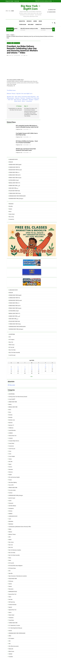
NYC (10, 337)
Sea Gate (10, 599)
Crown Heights (12, 456)
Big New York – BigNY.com (30, 7)
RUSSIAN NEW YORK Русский (15, 169)
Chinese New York (12, 435)
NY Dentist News (12, 568)
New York (11, 342)
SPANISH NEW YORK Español (15, 164)
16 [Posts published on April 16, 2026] (38, 369)
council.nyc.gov (12, 355)
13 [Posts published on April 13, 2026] (18, 369)
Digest (10, 464)
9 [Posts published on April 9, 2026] (38, 367)
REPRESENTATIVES (13, 591)
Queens (35, 21)
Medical (10, 531)
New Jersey (30, 24)
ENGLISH (11, 162)
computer (11, 438)
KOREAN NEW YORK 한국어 (15, 175)
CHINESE (11, 433)
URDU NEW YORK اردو (13, 188)
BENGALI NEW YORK (13, 407)
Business (10, 422)
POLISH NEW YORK (13, 578)
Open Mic (11, 573)
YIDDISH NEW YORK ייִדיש (14, 172)
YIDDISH (10, 654)
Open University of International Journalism (18, 576)
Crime (10, 451)
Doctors (10, 466)
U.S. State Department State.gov (15, 628)
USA (12, 43)
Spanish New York (12, 609)
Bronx (40, 21)
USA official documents (14, 646)
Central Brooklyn (12, 430)
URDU (10, 635)
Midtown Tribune (11, 93)
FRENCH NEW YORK (13, 487)
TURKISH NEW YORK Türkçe (15, 193)
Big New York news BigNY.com (24, 93)
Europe (10, 479)
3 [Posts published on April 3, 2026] (45, 365)
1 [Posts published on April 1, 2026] (31, 365)
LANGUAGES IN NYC (13, 159)
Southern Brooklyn (12, 604)
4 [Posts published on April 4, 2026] (52, 365)
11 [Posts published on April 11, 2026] (52, 367)
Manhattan (22, 21)
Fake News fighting (13, 482)
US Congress (11, 339)
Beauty (10, 404)
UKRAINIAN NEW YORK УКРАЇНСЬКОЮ (17, 196)
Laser (10, 518)
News (10, 557)
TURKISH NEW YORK (13, 622)
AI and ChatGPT (12, 399)
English (8, 43)
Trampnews (11, 617)
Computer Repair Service (14, 440)
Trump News (11, 620)
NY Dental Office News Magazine (15, 565)
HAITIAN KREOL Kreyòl (14, 180)
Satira (10, 596)
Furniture (10, 492)
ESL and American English (14, 477)
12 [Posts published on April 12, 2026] (11, 369)
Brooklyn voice (12, 420)
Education (11, 469)
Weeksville (11, 648)
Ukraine (10, 630)
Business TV (11, 425)
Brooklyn (29, 21)
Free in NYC (11, 485)
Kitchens (10, 511)
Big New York (10, 55)
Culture (10, 459)
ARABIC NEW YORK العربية (14, 185)
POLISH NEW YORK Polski (14, 190)
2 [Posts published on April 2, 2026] (38, 365)
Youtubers (11, 656)
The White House (11, 90)
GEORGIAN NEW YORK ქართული (16, 198)
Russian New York (12, 594)
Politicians (11, 581)
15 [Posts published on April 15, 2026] (31, 369)
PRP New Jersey (11, 385)
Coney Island (11, 443)
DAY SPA (10, 461)
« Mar (31, 376)
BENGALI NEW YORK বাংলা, (14, 182)
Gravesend (11, 503)
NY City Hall (11, 347)
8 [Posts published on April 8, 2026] (31, 367)
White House (16, 43)
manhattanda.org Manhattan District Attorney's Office (20, 526)
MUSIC (10, 539)
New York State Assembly (14, 352)
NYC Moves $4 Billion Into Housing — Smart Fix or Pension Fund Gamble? (42, 1)
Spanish (10, 607)
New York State (12, 350)
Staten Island (22, 24)
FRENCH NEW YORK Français (15, 177)
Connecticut (38, 24)
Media (10, 529)
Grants (10, 500)
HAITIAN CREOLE (12, 505)
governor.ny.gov (12, 498)
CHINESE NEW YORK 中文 (14, 167)
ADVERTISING (12, 334)
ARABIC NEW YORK (13, 401)
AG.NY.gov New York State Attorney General (18, 396)
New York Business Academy (15, 550)
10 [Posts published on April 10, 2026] (45, 367)
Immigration (11, 508)
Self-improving (12, 602)
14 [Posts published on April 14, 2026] (24, 369)
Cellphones (11, 427)
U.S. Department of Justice (14, 625)
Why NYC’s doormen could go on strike (33, 28)
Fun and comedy (12, 490)
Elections (11, 472)
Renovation (11, 589)
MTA (10, 537)
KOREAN (10, 513)
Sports (10, 612)
